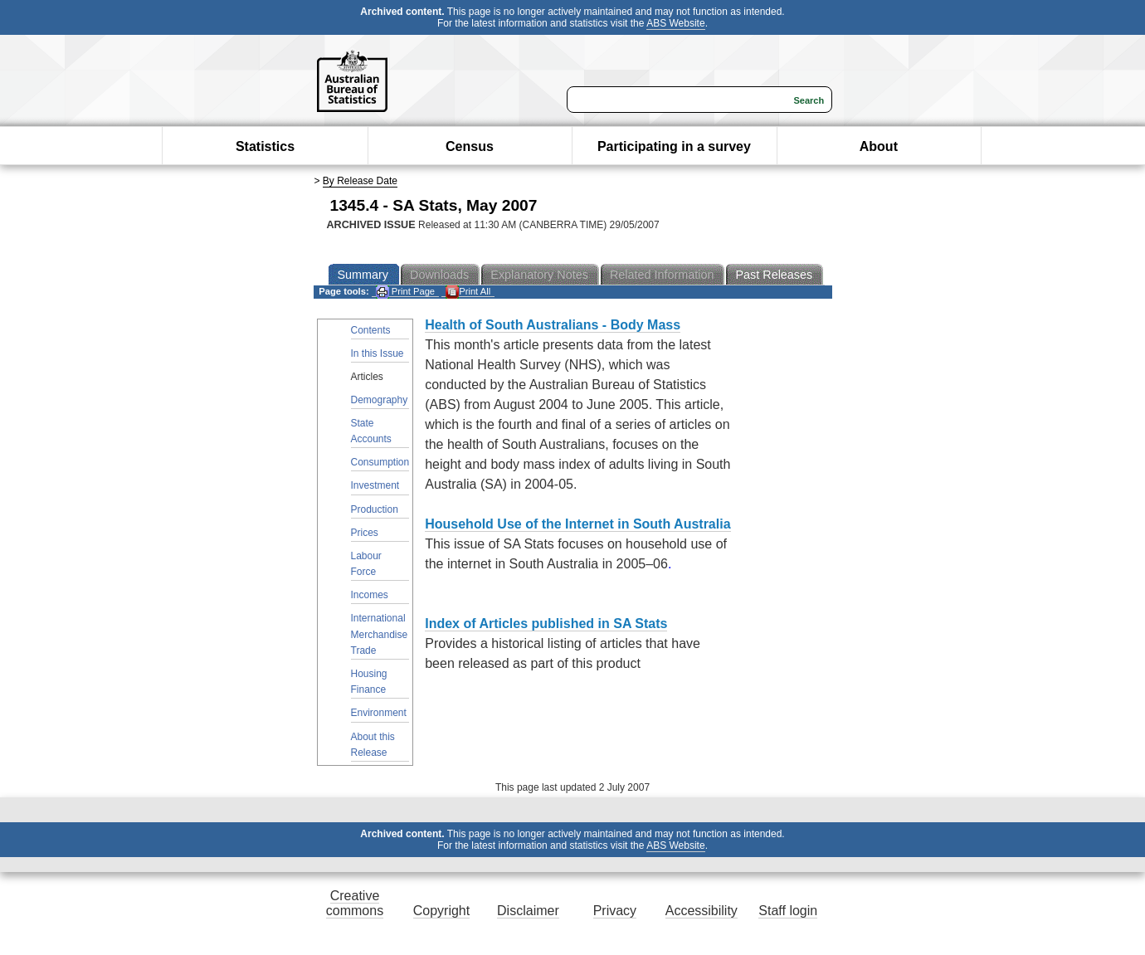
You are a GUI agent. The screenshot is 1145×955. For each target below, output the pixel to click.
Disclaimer (528, 911)
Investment (375, 485)
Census (470, 146)
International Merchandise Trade (379, 633)
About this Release (373, 744)
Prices (364, 532)
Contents (371, 330)
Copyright (441, 911)
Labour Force (366, 563)
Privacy (614, 911)
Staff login (787, 911)
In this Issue (377, 353)
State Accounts (371, 431)
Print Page (405, 291)
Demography (379, 400)
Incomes (369, 595)
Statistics (265, 146)
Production (374, 509)
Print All (468, 291)
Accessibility (701, 911)
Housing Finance (369, 681)
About (879, 146)
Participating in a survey (674, 146)
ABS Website (675, 23)
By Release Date (360, 181)
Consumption (380, 462)
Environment (379, 713)
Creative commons (354, 903)
